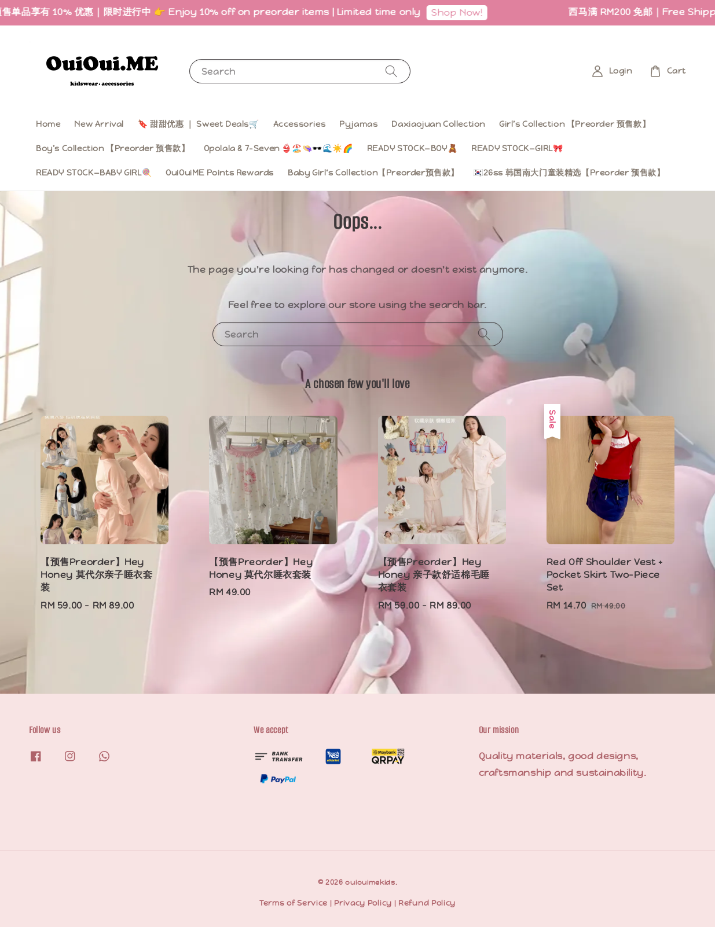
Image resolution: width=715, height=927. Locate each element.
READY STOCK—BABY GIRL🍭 (94, 172)
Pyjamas (358, 124)
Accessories (299, 124)
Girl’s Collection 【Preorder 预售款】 (574, 124)
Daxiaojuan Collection (438, 124)
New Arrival (99, 124)
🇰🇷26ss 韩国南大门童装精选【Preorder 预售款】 (569, 172)
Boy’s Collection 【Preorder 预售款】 (113, 148)
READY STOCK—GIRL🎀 (517, 148)
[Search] (391, 71)
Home (48, 124)
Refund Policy (427, 903)
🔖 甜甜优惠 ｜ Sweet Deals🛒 (198, 124)
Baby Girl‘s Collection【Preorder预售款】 (373, 172)
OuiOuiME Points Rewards (220, 172)
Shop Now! (460, 12)
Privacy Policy (363, 903)
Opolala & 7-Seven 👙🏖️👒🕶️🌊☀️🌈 (278, 148)
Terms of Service (293, 903)
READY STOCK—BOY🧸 (412, 148)
